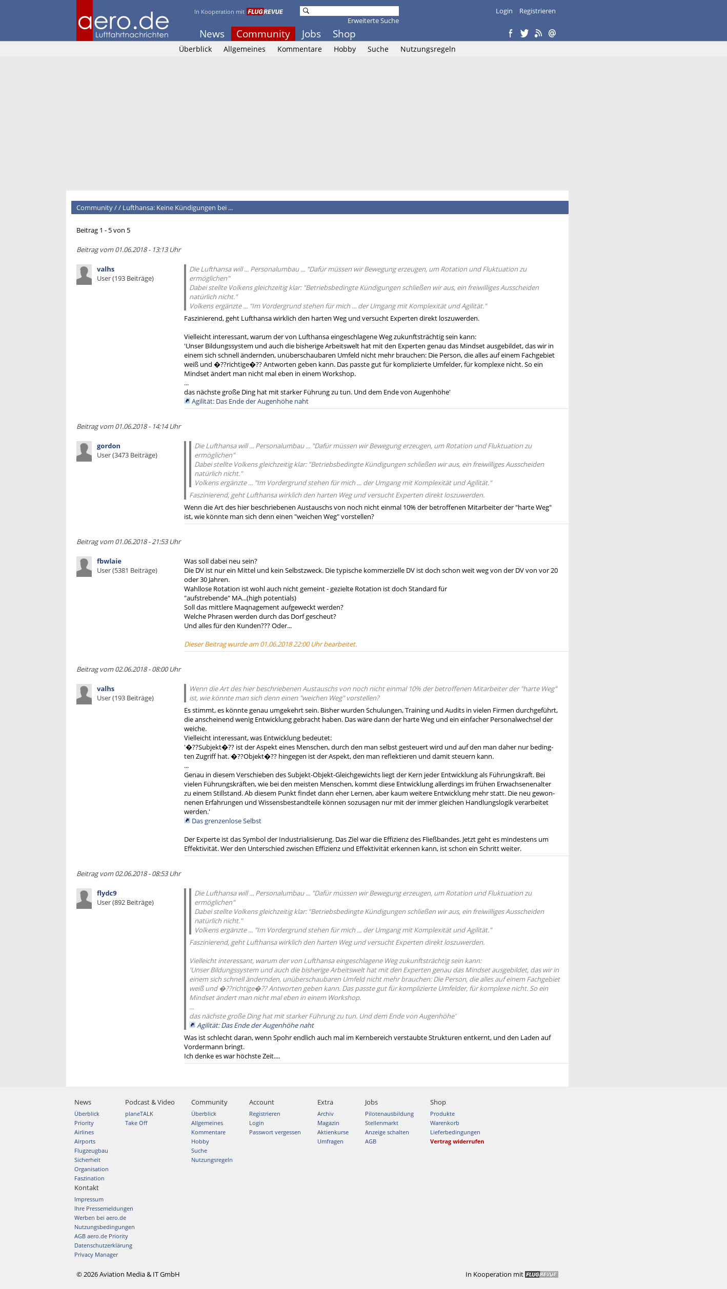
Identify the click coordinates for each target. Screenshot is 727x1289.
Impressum (89, 1199)
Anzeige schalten (387, 1132)
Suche (378, 49)
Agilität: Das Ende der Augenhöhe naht (250, 401)
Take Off (136, 1123)
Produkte (442, 1113)
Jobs (311, 33)
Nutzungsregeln (428, 49)
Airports (84, 1141)
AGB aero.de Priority (101, 1236)
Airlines (84, 1132)
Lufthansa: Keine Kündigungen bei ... (178, 207)
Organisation (91, 1169)
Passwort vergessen (275, 1132)
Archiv (325, 1113)
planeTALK (139, 1113)
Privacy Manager (96, 1254)
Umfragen (330, 1141)
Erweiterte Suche (373, 20)
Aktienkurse (333, 1132)
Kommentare (299, 49)
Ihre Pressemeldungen (103, 1208)
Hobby (345, 49)
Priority (84, 1123)
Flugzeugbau (91, 1150)
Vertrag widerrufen (457, 1141)
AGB (370, 1141)
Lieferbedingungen (455, 1132)
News (212, 33)
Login (504, 10)
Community (263, 33)
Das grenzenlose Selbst (226, 820)
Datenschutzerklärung (103, 1245)
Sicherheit (87, 1159)
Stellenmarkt (381, 1123)
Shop (344, 33)
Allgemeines (245, 49)
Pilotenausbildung (389, 1113)
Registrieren (537, 10)
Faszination (89, 1178)
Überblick (195, 49)
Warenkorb (444, 1123)
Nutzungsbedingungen (104, 1227)
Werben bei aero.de (100, 1217)
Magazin (328, 1123)
